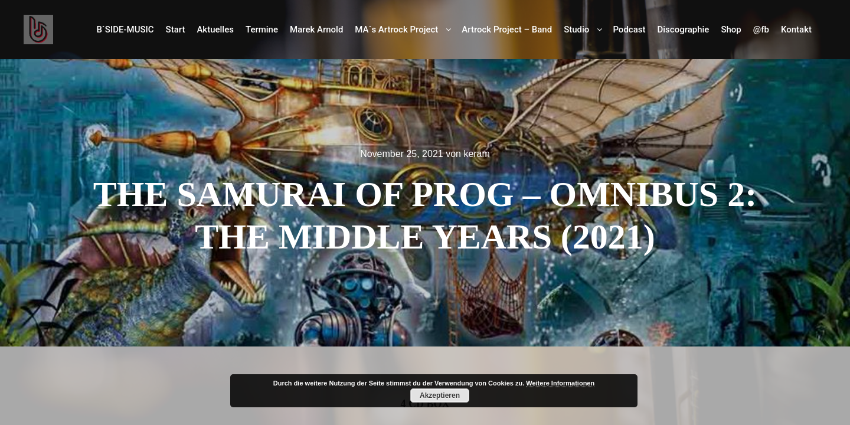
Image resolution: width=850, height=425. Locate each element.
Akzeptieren (440, 395)
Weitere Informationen (560, 383)
